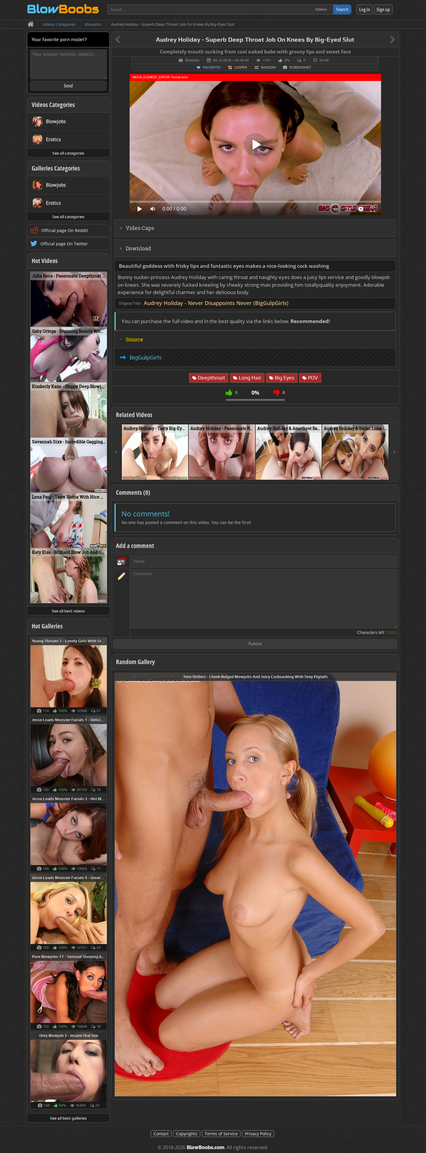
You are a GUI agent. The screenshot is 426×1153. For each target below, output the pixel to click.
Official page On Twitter (64, 244)
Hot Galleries (47, 626)
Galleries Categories (56, 168)
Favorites (212, 67)
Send (68, 85)
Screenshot (300, 67)
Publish (255, 644)
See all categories (68, 153)
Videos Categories (53, 104)
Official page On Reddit (64, 230)
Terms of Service (221, 1133)
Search (342, 9)
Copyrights (186, 1133)
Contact (161, 1133)
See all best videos (68, 611)
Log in (364, 9)
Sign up (383, 9)
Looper (240, 67)
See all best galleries (68, 1118)
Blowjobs (192, 60)
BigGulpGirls (146, 357)
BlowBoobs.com (205, 1147)
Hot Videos (45, 261)
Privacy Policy (258, 1133)
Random (268, 67)
